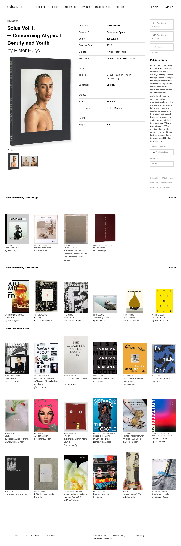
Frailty (128, 75)
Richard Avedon (44, 439)
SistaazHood (105, 442)
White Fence (69, 318)
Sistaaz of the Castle (101, 436)
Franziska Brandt (14, 439)
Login (154, 7)
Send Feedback (33, 536)
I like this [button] (158, 47)
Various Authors (132, 385)
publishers (70, 7)
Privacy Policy (119, 536)
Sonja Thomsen (70, 257)
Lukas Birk (130, 497)
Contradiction (10, 379)
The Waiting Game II (102, 318)
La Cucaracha (99, 248)
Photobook (12, 21)
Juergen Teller (131, 442)
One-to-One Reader (161, 494)
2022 (109, 45)
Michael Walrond (162, 442)
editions (41, 7)
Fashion (119, 75)
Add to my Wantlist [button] (159, 36)
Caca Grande (129, 318)
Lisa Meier (100, 382)
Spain (122, 32)
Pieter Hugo (27, 51)
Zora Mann (71, 385)
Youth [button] (154, 164)
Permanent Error (12, 248)
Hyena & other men (42, 248)
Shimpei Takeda (80, 254)
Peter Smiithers (72, 500)
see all (172, 198)
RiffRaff (67, 436)
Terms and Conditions (102, 539)
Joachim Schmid (162, 321)
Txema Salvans (102, 321)
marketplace (102, 7)
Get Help (51, 536)
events (86, 7)
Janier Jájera (13, 321)
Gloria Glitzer (18, 442)
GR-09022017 (70, 248)
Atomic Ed (9, 318)
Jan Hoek (100, 439)
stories (120, 7)
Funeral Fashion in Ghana (104, 379)
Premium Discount (101, 494)
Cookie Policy (138, 536)
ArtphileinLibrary (166, 183)
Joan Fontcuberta (44, 321)
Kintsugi (37, 318)
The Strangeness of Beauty (16, 494)
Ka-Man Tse (71, 251)
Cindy (7, 436)
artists (54, 7)
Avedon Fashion (41, 436)
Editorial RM (31, 268)
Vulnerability (113, 79)
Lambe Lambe (158, 318)
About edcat (12, 536)
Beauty (110, 75)
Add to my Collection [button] (159, 24)
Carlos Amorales (132, 321)
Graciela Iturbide (73, 321)
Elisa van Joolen (161, 497)
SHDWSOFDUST (159, 439)
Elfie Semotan (13, 382)
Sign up (168, 7)
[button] (162, 152)
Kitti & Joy (100, 497)
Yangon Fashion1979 (132, 494)
